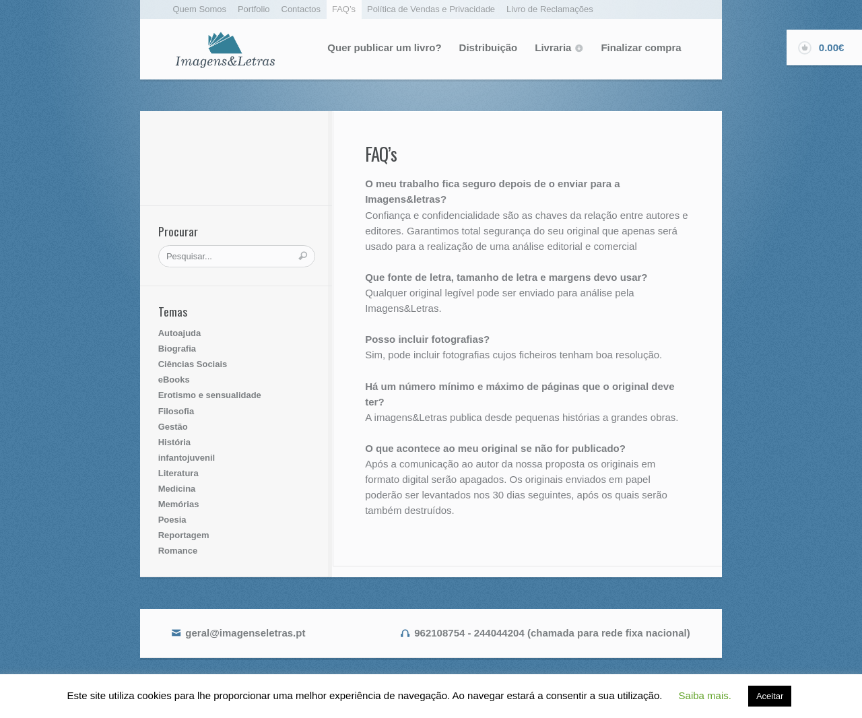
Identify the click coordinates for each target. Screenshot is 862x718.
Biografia (177, 349)
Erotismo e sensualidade (209, 395)
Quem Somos (199, 9)
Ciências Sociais (193, 364)
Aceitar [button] (769, 696)
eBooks (174, 379)
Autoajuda (179, 333)
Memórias (178, 504)
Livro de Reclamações (549, 9)
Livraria (553, 47)
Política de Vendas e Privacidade (431, 9)
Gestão (173, 427)
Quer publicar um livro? (384, 47)
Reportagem (183, 535)
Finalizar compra (641, 47)
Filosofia (176, 411)
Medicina (177, 489)
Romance (178, 551)
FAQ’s (344, 9)
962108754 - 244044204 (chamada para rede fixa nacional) (552, 633)
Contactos (301, 9)
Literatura (178, 473)
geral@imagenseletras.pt (245, 633)
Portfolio (254, 9)
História (174, 442)
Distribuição (488, 47)
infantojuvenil (187, 458)
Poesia (172, 520)
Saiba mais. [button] (705, 695)
